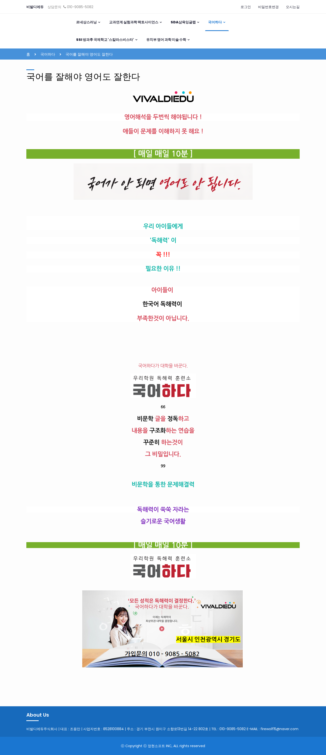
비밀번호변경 (268, 6)
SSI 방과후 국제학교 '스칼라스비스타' (107, 39)
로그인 (246, 6)
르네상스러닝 (88, 22)
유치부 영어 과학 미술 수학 (168, 39)
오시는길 (293, 6)
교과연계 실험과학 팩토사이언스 (135, 22)
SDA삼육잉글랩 (185, 22)
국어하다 (217, 22)
